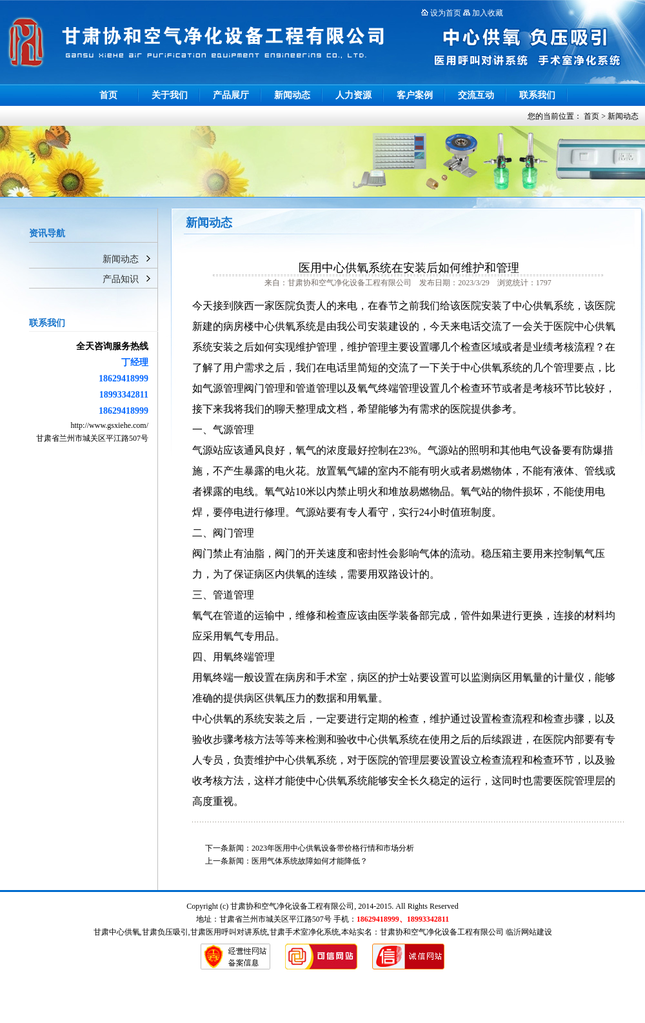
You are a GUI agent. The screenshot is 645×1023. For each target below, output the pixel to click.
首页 (108, 95)
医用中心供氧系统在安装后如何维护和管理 (409, 267)
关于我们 (170, 95)
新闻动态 (292, 95)
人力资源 (353, 95)
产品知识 (121, 279)
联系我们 (537, 95)
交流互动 (476, 95)
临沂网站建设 (529, 932)
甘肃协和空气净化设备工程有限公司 (442, 932)
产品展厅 (231, 95)
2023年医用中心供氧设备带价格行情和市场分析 (333, 848)
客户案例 (415, 95)
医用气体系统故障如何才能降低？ (310, 861)
